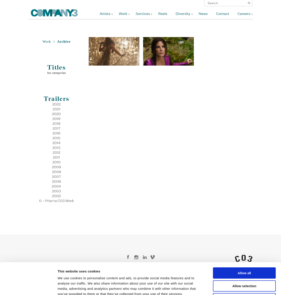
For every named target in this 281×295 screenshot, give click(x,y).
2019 (56, 119)
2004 (56, 186)
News (203, 14)
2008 (56, 172)
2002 (56, 196)
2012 (56, 152)
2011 (56, 157)
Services (143, 14)
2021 (56, 109)
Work (123, 14)
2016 (56, 133)
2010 (56, 162)
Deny (244, 267)
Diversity (183, 14)
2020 (56, 114)
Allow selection (244, 254)
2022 (56, 104)
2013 (56, 148)
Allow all (244, 241)
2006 (56, 181)
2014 (56, 143)
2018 (56, 124)
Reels (162, 14)
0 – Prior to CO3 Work (56, 201)
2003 (56, 191)
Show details (230, 286)
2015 (56, 138)
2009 (56, 167)
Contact (222, 14)
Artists (105, 14)
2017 (56, 128)
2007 (56, 177)
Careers (244, 14)
